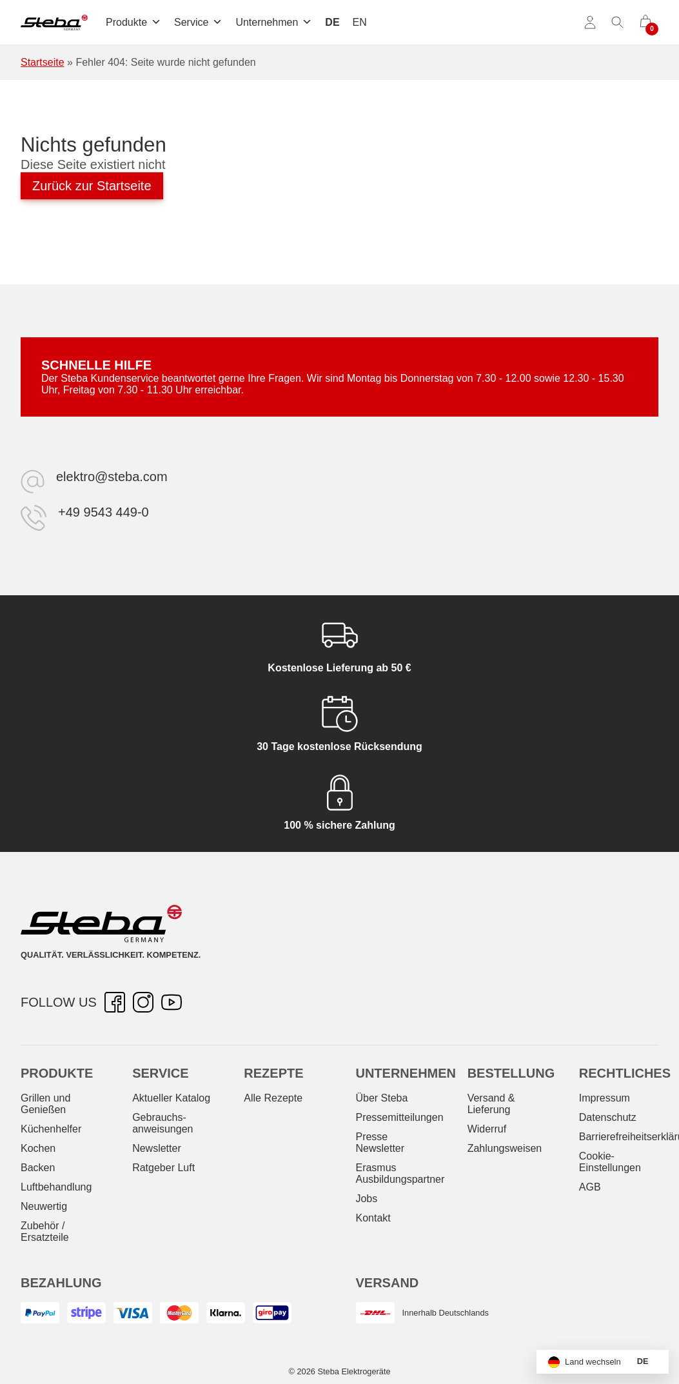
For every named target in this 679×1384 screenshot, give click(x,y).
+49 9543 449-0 (103, 512)
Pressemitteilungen (399, 1117)
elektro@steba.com (112, 477)
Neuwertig (44, 1206)
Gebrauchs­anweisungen (162, 1123)
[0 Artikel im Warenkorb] (645, 22)
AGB (590, 1186)
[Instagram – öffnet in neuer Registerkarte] (143, 1002)
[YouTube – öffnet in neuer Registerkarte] (171, 1002)
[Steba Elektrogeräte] (54, 22)
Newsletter (156, 1148)
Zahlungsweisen (504, 1148)
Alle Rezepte (273, 1097)
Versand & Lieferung (491, 1103)
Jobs (366, 1198)
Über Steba (381, 1097)
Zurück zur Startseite (92, 186)
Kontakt (372, 1217)
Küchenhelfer (51, 1128)
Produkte (133, 22)
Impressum (604, 1097)
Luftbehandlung (56, 1186)
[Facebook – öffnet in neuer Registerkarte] (114, 1002)
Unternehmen (273, 22)
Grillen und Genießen (45, 1103)
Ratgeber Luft (163, 1167)
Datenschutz (607, 1117)
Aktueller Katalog (171, 1097)
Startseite (42, 62)
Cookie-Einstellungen (610, 1162)
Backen (38, 1167)
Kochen (38, 1148)
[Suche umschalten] (618, 22)
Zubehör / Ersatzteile (45, 1231)
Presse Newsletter (379, 1142)
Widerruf (486, 1128)
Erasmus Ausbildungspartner (399, 1173)
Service (198, 22)
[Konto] (590, 22)
